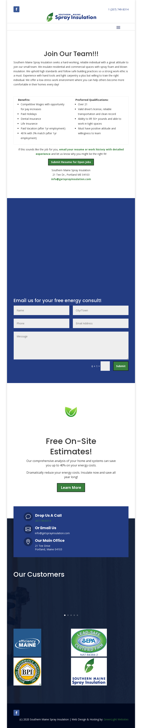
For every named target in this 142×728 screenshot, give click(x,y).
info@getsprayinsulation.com (71, 179)
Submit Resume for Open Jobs (71, 162)
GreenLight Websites (116, 719)
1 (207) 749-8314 (118, 9)
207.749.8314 (43, 520)
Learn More (71, 487)
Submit (121, 366)
